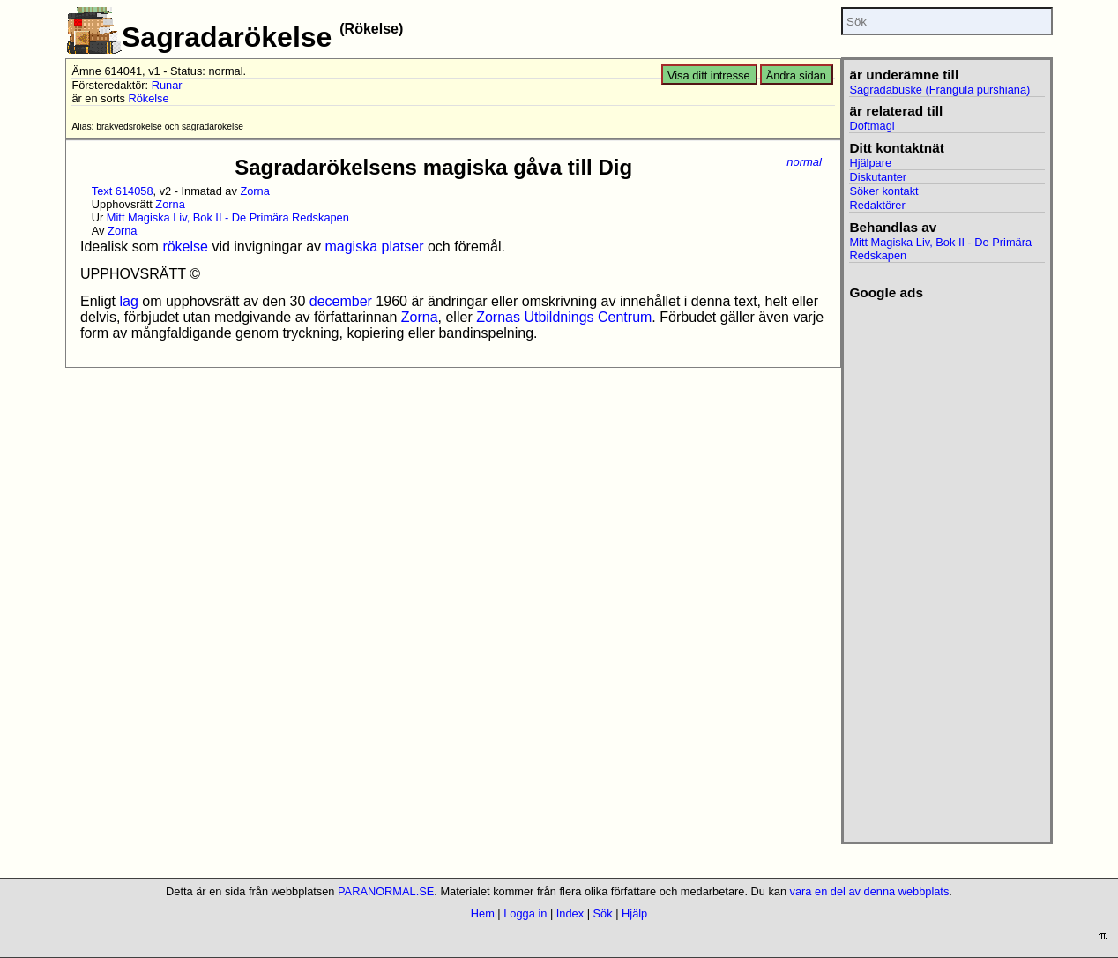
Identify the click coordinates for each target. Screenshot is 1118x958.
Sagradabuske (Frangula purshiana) (939, 89)
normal (804, 161)
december (340, 301)
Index (570, 913)
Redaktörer (877, 205)
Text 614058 (122, 191)
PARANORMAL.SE (386, 891)
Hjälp (634, 913)
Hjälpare (870, 162)
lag (128, 301)
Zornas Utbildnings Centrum (564, 317)
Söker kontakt (883, 191)
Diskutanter (877, 176)
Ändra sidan (796, 75)
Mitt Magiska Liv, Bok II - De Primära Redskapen (228, 217)
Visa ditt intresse (708, 75)
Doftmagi (871, 125)
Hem (483, 913)
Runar (167, 85)
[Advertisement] (946, 565)
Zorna (254, 191)
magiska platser (373, 246)
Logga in (525, 913)
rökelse (185, 246)
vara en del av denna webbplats (870, 891)
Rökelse (148, 98)
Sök (603, 913)
